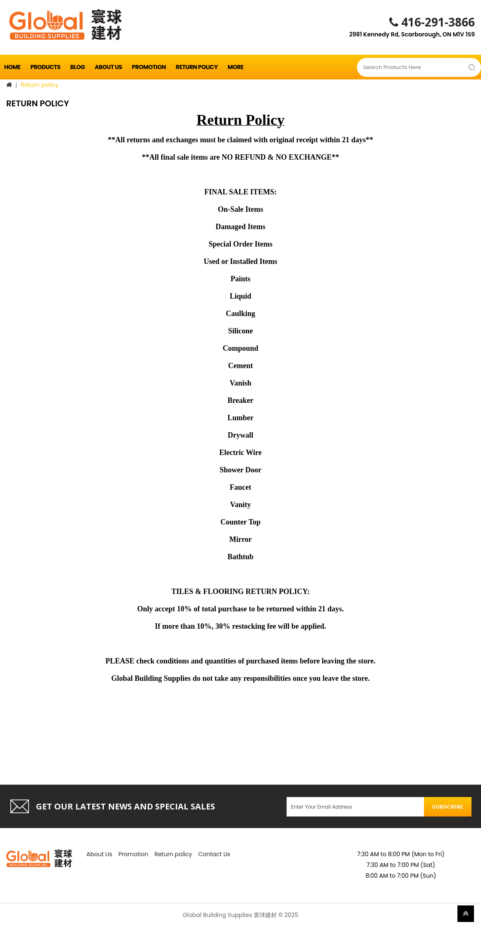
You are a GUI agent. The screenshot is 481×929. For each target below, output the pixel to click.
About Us (108, 67)
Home (12, 67)
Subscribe (447, 807)
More (235, 67)
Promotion (149, 67)
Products (45, 67)
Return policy (197, 67)
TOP (466, 914)
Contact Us (214, 854)
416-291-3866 (432, 22)
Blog (77, 67)
